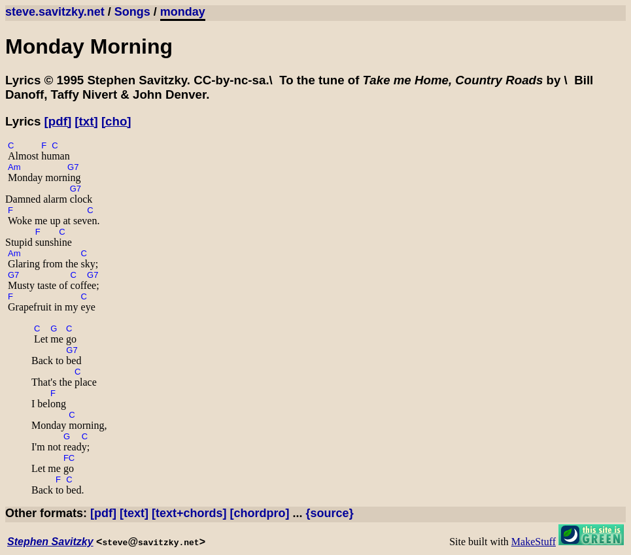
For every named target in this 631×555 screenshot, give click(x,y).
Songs (132, 11)
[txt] (86, 121)
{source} (330, 513)
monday (182, 11)
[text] (134, 513)
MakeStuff (533, 541)
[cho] (116, 121)
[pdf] (58, 121)
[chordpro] (260, 513)
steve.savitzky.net (55, 11)
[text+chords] (189, 513)
